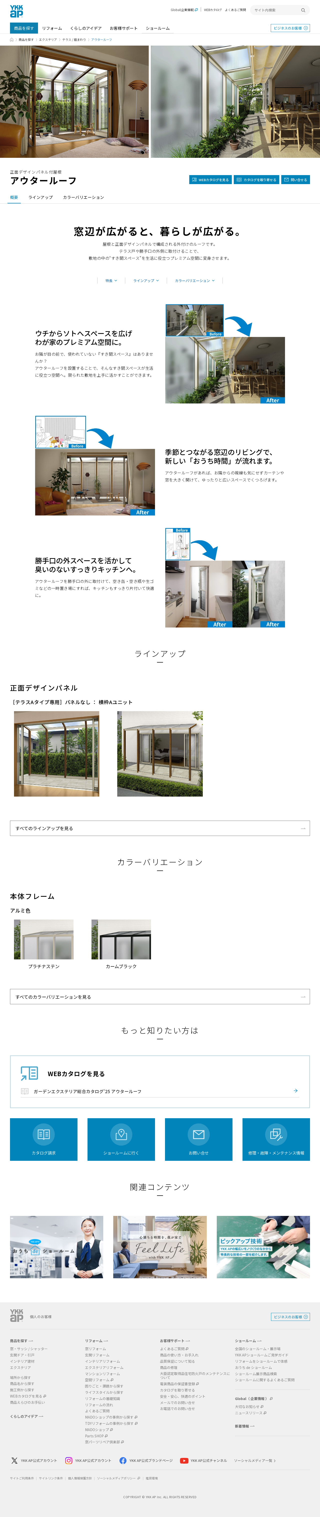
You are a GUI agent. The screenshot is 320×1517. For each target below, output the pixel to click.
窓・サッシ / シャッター (29, 1349)
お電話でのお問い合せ (177, 1409)
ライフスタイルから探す (104, 1392)
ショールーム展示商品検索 (256, 1374)
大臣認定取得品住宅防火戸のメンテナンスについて (195, 1375)
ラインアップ (40, 197)
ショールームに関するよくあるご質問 (264, 1380)
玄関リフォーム (97, 1355)
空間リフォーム (97, 1380)
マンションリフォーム (102, 1374)
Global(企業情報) (182, 10)
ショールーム (158, 28)
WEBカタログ (213, 10)
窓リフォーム (95, 1349)
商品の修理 (169, 1367)
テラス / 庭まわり (74, 39)
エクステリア (48, 39)
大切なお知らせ (247, 1407)
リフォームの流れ (99, 1405)
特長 (109, 280)
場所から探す (20, 1377)
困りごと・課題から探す (104, 1386)
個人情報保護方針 (80, 1478)
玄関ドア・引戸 (22, 1355)
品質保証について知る (177, 1361)
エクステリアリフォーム (104, 1367)
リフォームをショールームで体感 (261, 1361)
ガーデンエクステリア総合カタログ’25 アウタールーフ (88, 1091)
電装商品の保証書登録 (177, 1384)
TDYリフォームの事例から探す (109, 1423)
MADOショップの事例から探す (109, 1417)
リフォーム (52, 28)
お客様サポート (124, 28)
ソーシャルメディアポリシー (119, 1478)
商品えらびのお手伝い (27, 1402)
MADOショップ (97, 1430)
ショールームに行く (121, 1153)
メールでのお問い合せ (177, 1403)
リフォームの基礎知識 (102, 1399)
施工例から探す (22, 1390)
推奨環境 (152, 1478)
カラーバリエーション (83, 197)
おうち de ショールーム (253, 1367)
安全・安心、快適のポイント (183, 1396)
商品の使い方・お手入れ (179, 1355)
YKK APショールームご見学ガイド (261, 1355)
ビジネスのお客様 (288, 28)
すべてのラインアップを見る (44, 828)
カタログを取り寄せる (260, 179)
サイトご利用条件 (22, 1478)
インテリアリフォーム (102, 1361)
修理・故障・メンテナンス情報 (276, 1153)
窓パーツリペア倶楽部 (102, 1442)
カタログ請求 (44, 1153)
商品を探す (24, 28)
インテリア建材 (22, 1361)
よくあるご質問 (235, 10)
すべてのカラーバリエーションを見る (53, 996)
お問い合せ (199, 1153)
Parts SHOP (94, 1436)
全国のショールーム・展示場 (257, 1349)
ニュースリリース (248, 1413)
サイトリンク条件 (51, 1478)
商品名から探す (22, 1383)
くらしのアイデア (86, 28)
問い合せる (299, 179)
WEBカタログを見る (26, 1396)
